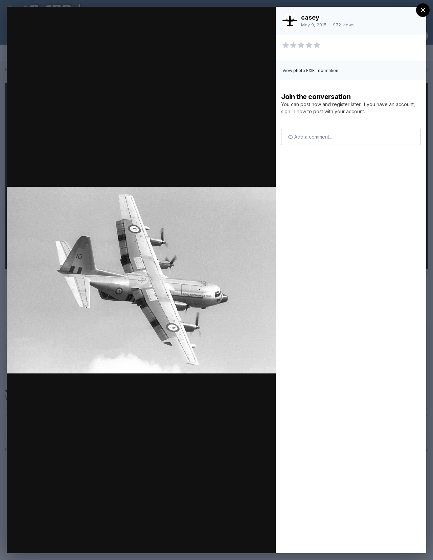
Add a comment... (310, 137)
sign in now (293, 111)
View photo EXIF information (310, 70)
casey (310, 17)
